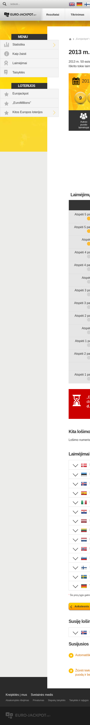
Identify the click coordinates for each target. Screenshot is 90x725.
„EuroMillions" (21, 102)
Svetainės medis (42, 694)
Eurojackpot (20, 93)
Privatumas (38, 700)
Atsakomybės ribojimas (17, 700)
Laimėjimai (19, 63)
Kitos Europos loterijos (27, 112)
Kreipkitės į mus (16, 694)
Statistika (18, 44)
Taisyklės (18, 72)
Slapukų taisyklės (56, 700)
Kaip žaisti (19, 53)
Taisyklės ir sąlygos (79, 700)
